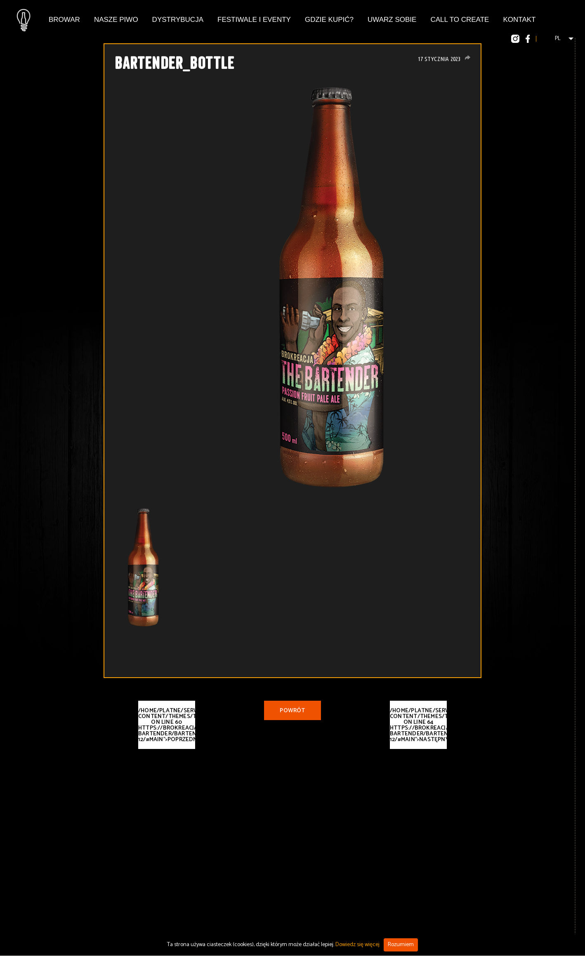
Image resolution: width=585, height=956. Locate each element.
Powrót (292, 711)
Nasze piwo (116, 20)
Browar (64, 20)
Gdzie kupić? (329, 20)
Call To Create (459, 20)
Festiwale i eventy (254, 20)
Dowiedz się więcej (357, 944)
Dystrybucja (177, 20)
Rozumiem (401, 944)
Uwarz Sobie (392, 20)
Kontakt (519, 20)
